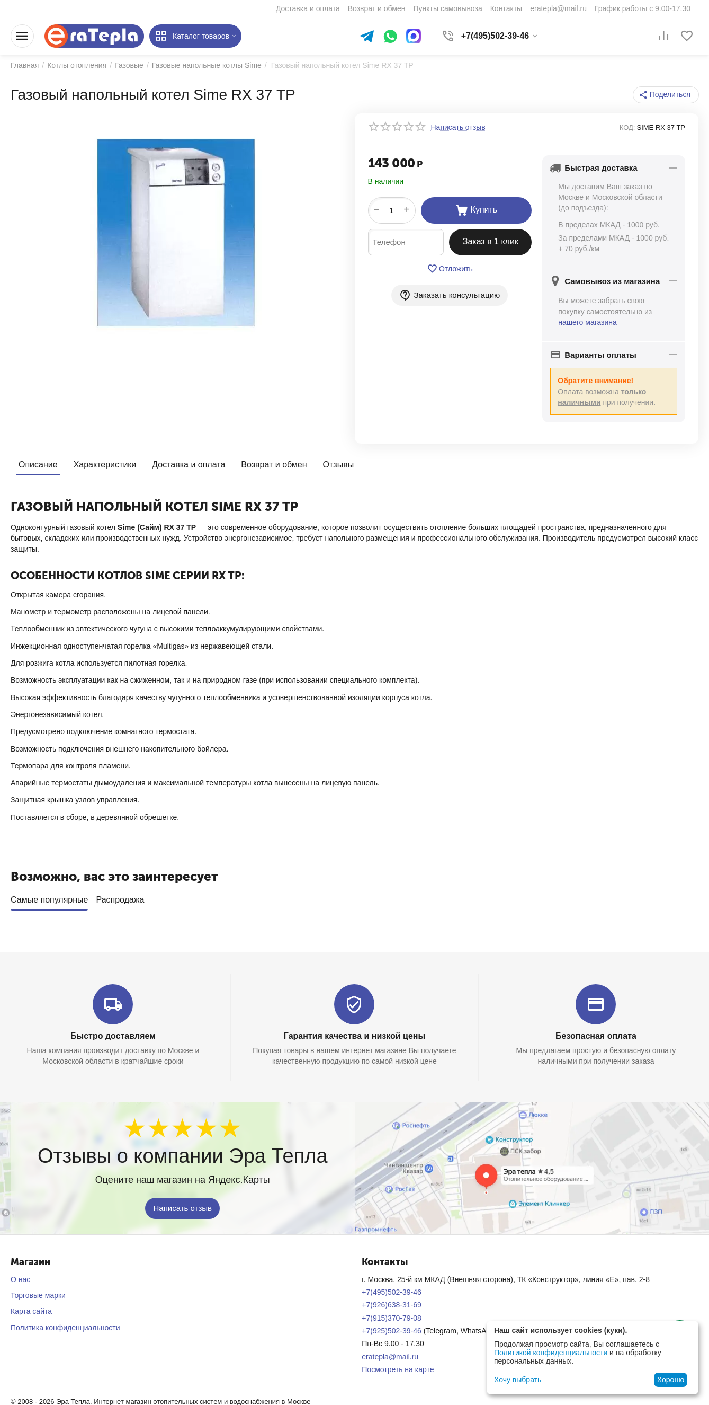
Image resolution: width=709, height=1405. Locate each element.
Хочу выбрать (517, 1379)
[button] (665, 95)
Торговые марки (38, 1291)
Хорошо (671, 1379)
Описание (38, 464)
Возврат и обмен (274, 464)
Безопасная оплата (595, 1032)
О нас (20, 1275)
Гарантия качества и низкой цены (354, 1032)
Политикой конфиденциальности (550, 1352)
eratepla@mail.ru (390, 1353)
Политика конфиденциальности (65, 1324)
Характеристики (105, 464)
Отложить (450, 268)
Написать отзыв (182, 1203)
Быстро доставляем (113, 1032)
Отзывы (338, 464)
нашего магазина (587, 322)
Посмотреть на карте (398, 1366)
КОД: (627, 127)
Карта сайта (31, 1307)
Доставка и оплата (188, 464)
